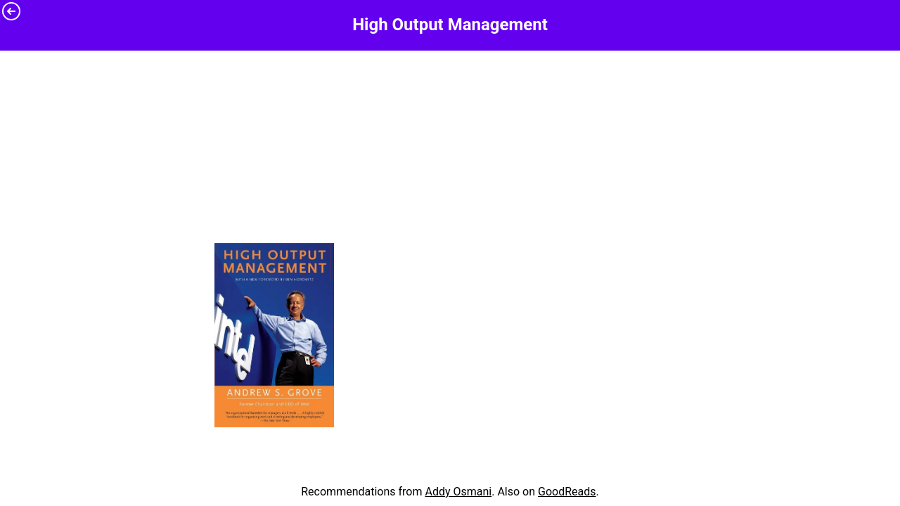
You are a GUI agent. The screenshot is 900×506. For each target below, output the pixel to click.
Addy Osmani (458, 491)
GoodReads (567, 491)
